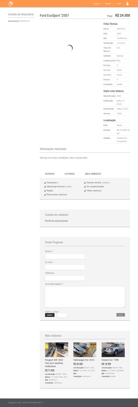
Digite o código (52, 311)
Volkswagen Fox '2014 (83, 360)
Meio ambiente (93, 173)
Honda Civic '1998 (110, 360)
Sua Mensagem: (54, 284)
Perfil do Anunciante (56, 221)
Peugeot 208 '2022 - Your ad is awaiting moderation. (54, 363)
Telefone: (50, 273)
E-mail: (49, 262)
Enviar (120, 315)
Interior (49, 173)
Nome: (49, 251)
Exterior (70, 173)
